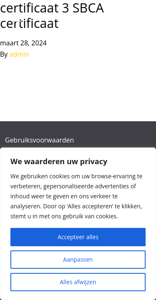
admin (19, 54)
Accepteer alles (77, 237)
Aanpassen (78, 259)
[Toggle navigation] (16, 18)
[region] (78, 224)
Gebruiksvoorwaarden (39, 140)
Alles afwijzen (78, 282)
